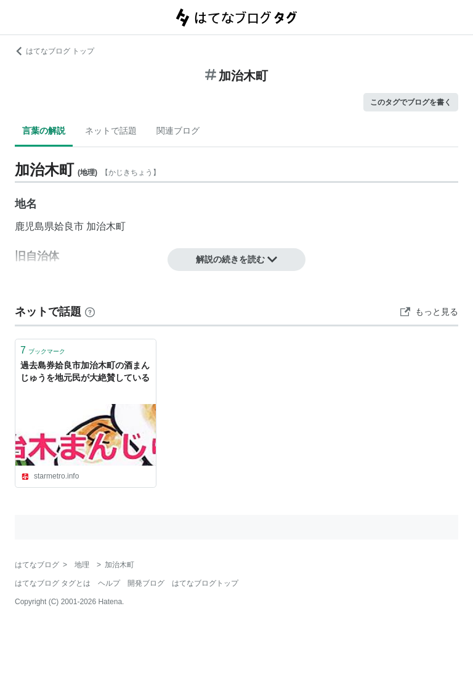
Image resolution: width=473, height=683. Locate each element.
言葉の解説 (43, 130)
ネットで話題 (111, 130)
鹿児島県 (34, 226)
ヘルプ (109, 583)
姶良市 (69, 226)
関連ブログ (178, 130)
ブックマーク (42, 350)
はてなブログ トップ (54, 51)
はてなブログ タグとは (53, 583)
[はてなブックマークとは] (90, 311)
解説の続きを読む (236, 259)
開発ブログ (145, 583)
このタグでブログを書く (410, 102)
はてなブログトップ (205, 583)
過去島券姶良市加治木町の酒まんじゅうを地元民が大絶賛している (85, 371)
